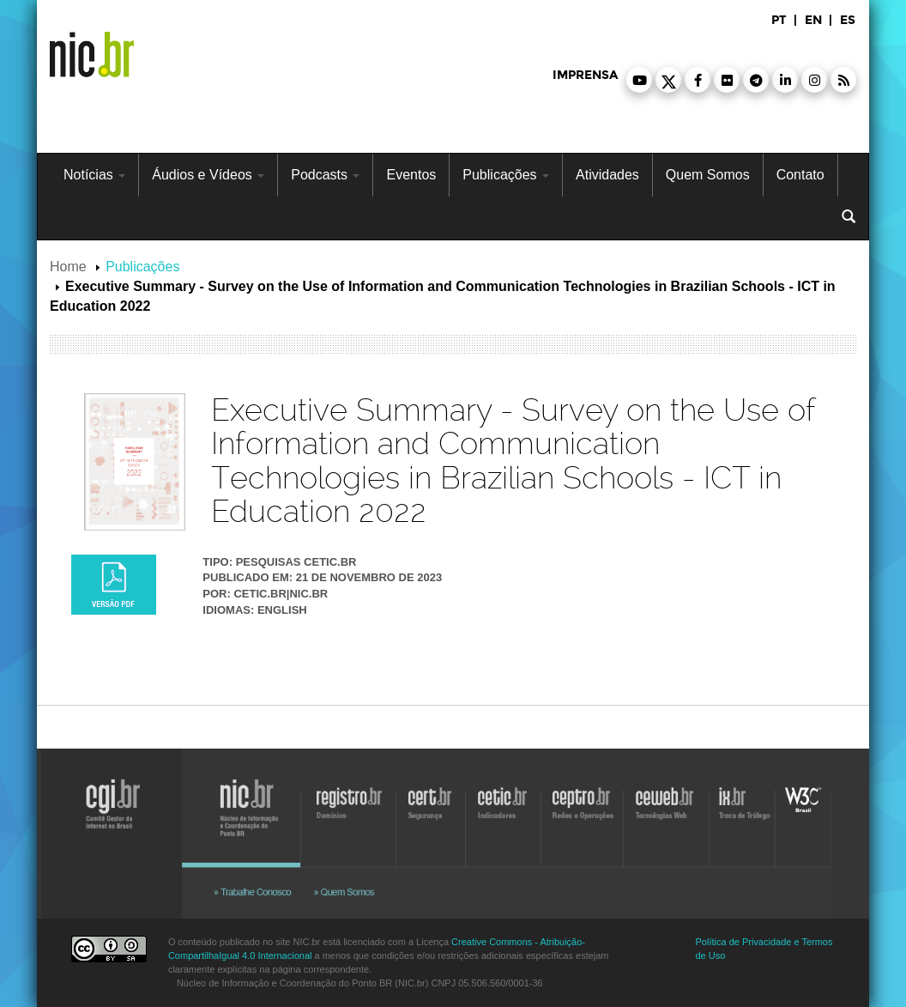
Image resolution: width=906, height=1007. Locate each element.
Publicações (505, 174)
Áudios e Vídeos (208, 174)
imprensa (585, 75)
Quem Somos (708, 174)
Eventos (411, 174)
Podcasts (325, 174)
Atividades (607, 174)
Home (68, 266)
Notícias (94, 174)
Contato (800, 174)
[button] (639, 80)
